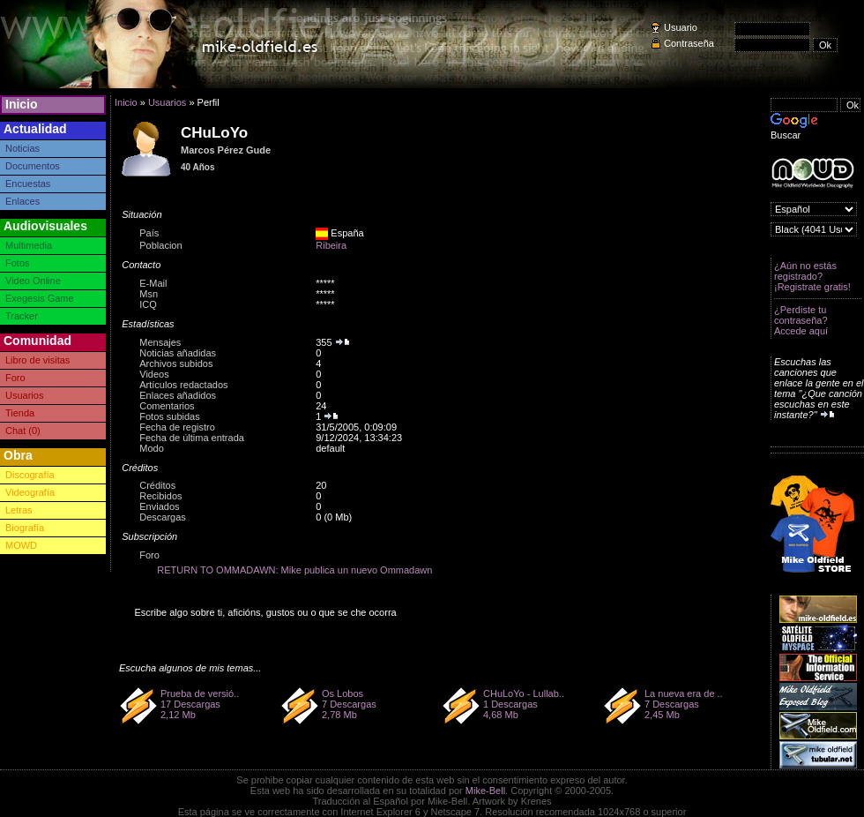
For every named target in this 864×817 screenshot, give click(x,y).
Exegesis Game (39, 298)
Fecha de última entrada (191, 437)
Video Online (33, 280)
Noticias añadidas (177, 353)
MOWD (21, 545)
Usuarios (24, 395)
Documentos (32, 166)
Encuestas (27, 183)
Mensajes (160, 342)
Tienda (19, 413)
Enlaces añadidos (177, 395)
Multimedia (28, 245)
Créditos (157, 485)
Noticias (22, 148)
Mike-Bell (485, 790)
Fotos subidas (169, 416)
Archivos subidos (175, 363)
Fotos (17, 263)
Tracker (21, 316)
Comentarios (166, 406)
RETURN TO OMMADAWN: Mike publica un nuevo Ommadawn (294, 570)
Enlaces (22, 201)
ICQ (148, 304)
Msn (148, 294)
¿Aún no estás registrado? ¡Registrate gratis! (812, 276)
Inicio (21, 104)
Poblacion (160, 245)
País (149, 233)
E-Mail (153, 283)
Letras (19, 510)
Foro (15, 377)
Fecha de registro (177, 427)
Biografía (24, 527)
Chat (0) (23, 430)
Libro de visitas (37, 360)
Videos (153, 374)
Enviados (159, 506)
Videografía (30, 492)
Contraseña (689, 43)
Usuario (680, 27)
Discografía (30, 474)
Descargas (162, 517)
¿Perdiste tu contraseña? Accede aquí (801, 320)
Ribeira (331, 245)
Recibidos (160, 496)
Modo (151, 448)
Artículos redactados (183, 384)
